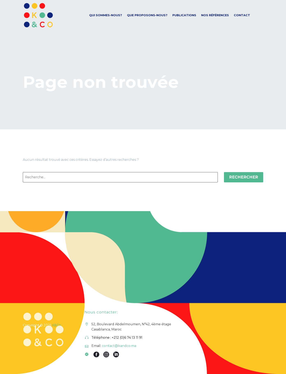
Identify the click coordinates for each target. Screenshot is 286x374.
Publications (184, 15)
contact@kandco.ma (119, 346)
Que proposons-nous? (147, 15)
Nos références (215, 15)
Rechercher (243, 177)
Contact (242, 15)
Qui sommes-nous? (105, 15)
